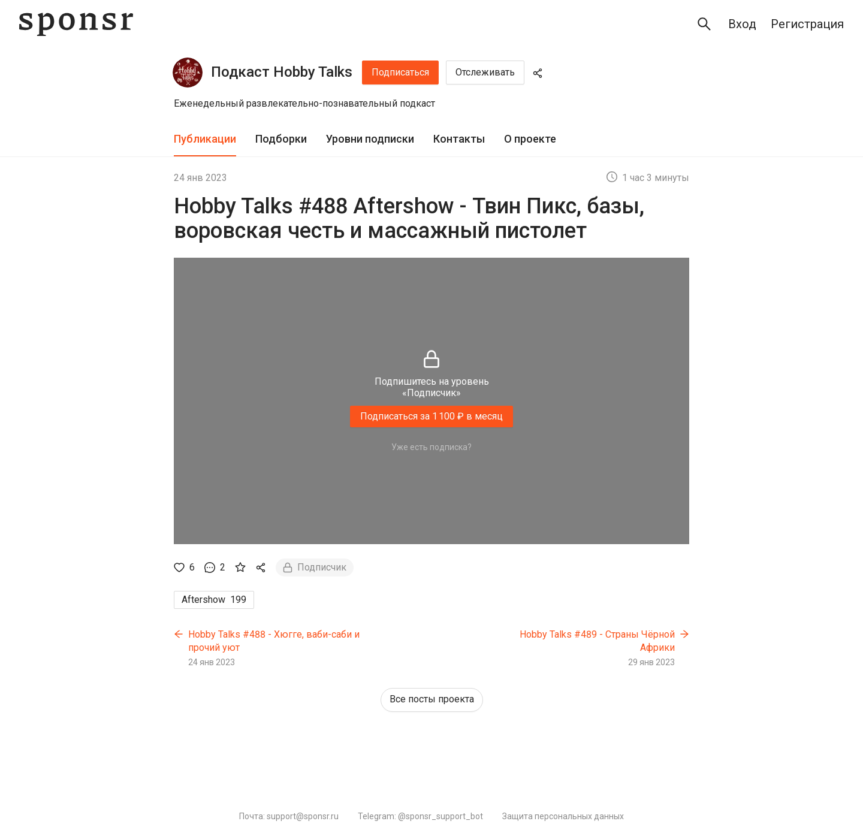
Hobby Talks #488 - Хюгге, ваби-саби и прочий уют (274, 641)
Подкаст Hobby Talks (281, 72)
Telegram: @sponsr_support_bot (420, 816)
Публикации (205, 138)
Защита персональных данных (563, 816)
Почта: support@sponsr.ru (289, 816)
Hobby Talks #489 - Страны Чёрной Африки (597, 641)
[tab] (205, 139)
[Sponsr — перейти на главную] (76, 24)
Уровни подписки (370, 138)
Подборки (281, 138)
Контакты (459, 138)
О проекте (530, 138)
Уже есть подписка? (431, 447)
